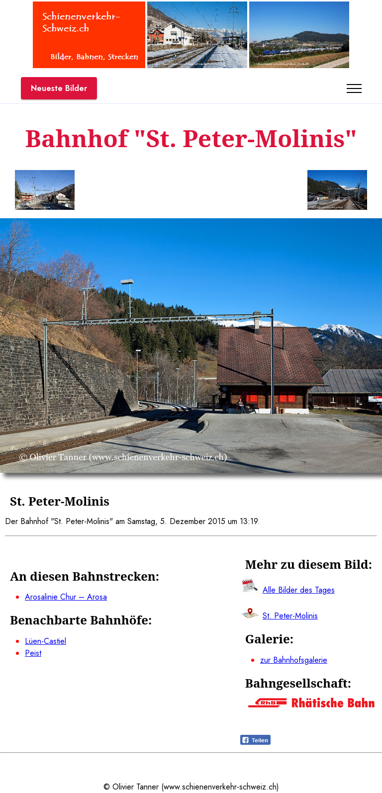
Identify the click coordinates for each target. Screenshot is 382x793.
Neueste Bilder (59, 88)
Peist (33, 653)
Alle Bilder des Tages (299, 590)
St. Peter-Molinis (290, 615)
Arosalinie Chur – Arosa (66, 597)
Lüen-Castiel (45, 641)
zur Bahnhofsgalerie (293, 660)
